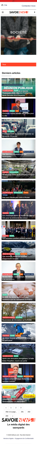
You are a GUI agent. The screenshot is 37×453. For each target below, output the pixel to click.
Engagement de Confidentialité (24, 438)
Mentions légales (8, 438)
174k (5, 5)
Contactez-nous (28, 6)
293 (7, 416)
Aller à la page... (11, 412)
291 (22, 412)
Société (18, 32)
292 (29, 412)
